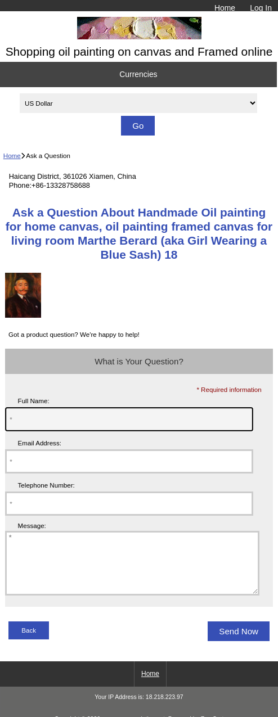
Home (224, 7)
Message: (32, 526)
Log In (261, 7)
